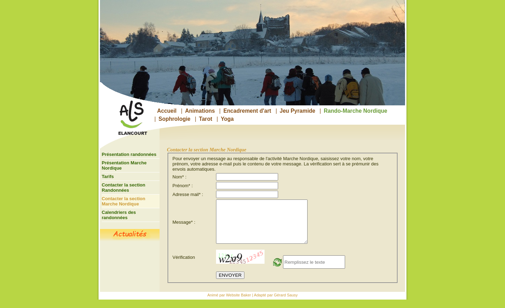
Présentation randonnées (129, 154)
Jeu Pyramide (297, 111)
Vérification (184, 265)
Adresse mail (187, 194)
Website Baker (238, 303)
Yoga (227, 119)
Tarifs (108, 176)
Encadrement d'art (247, 111)
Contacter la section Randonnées (123, 187)
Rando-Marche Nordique (355, 111)
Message (183, 226)
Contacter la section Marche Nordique (123, 201)
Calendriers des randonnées (119, 215)
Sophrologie (174, 119)
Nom (178, 176)
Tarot (205, 119)
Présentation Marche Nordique (124, 165)
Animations (200, 111)
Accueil (166, 111)
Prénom (181, 185)
